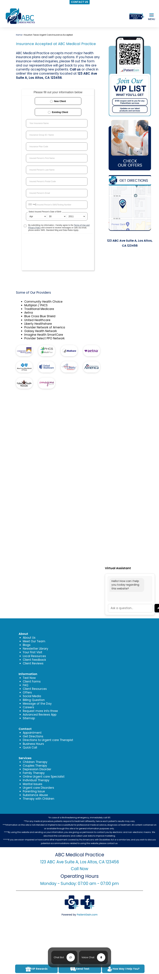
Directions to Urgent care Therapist (48, 740)
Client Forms (32, 682)
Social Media (32, 696)
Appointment (32, 733)
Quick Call (30, 747)
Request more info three (40, 711)
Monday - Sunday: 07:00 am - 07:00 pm (79, 883)
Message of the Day (37, 704)
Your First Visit (32, 652)
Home (19, 34)
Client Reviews (33, 663)
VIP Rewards (36, 969)
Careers (28, 707)
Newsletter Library (35, 649)
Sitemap (29, 718)
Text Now (29, 678)
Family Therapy (34, 773)
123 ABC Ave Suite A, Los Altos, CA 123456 (56, 75)
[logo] (20, 16)
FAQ (25, 685)
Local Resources (34, 656)
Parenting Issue (34, 791)
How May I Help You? (123, 969)
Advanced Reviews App (39, 715)
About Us (29, 638)
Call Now (79, 868)
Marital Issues (32, 784)
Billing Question (34, 700)
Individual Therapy (36, 780)
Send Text (79, 969)
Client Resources (35, 689)
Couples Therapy (35, 766)
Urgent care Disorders (38, 788)
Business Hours (33, 744)
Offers (27, 692)
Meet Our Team (34, 641)
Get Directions (33, 736)
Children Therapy (35, 762)
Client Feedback (34, 660)
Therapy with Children (38, 799)
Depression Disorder (37, 769)
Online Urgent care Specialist (44, 777)
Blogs (26, 645)
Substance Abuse (35, 795)
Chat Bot (59, 957)
